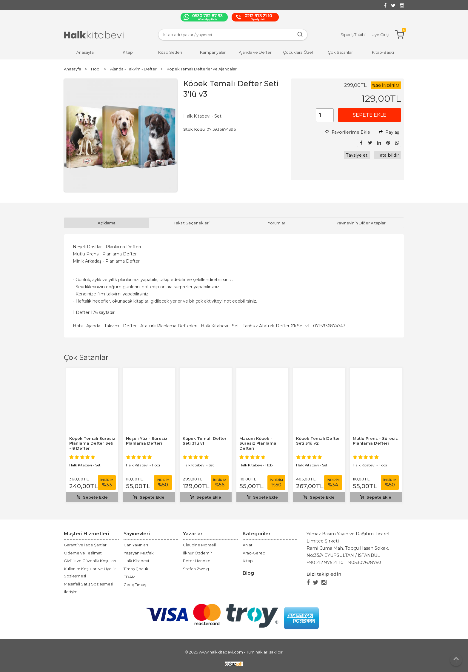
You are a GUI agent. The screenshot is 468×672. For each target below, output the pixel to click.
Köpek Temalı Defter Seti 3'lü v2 (318, 441)
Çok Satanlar (86, 357)
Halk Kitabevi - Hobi (143, 465)
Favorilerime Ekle (347, 132)
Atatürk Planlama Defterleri (168, 326)
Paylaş (389, 132)
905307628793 (364, 562)
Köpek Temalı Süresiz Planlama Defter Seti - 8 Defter (92, 443)
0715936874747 (329, 326)
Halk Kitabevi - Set (220, 326)
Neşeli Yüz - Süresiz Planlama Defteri (146, 441)
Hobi (78, 326)
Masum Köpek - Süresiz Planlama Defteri (257, 443)
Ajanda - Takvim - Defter (111, 326)
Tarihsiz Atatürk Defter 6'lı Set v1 (276, 326)
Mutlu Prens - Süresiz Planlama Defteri (375, 441)
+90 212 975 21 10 (325, 562)
